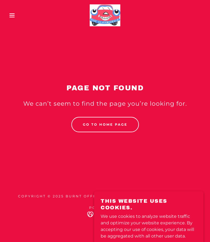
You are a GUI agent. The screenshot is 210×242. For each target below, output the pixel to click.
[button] (10, 15)
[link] (105, 15)
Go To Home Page (105, 124)
